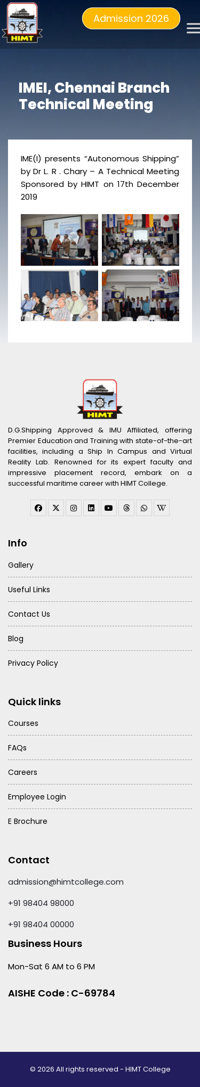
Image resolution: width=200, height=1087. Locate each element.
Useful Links (29, 589)
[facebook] (38, 508)
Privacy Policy (33, 663)
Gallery (21, 565)
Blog (15, 638)
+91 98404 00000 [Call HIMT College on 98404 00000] (41, 924)
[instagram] (74, 508)
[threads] (126, 508)
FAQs (17, 747)
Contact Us (29, 614)
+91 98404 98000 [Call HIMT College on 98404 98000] (41, 903)
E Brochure (27, 821)
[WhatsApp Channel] (144, 508)
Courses (23, 723)
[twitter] (56, 508)
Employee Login (37, 796)
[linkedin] (91, 508)
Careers (22, 772)
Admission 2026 (131, 18)
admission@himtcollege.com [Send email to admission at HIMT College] (66, 881)
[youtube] (109, 508)
